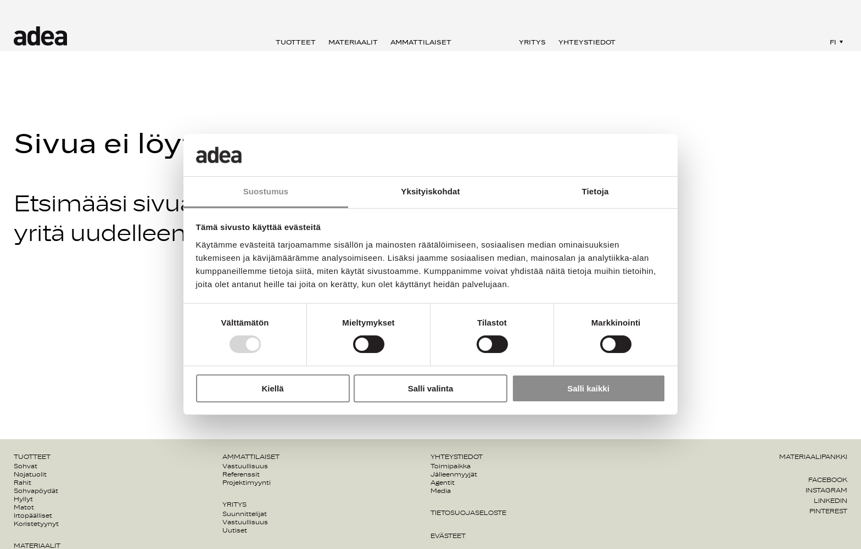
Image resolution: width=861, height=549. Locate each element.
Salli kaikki (588, 388)
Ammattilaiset (420, 42)
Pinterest (828, 511)
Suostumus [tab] (266, 191)
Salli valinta (431, 388)
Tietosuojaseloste (468, 512)
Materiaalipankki (813, 456)
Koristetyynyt (36, 523)
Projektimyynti (246, 482)
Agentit (443, 482)
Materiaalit (353, 42)
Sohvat (25, 466)
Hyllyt (23, 499)
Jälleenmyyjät (454, 474)
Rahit (22, 482)
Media (441, 491)
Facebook (827, 480)
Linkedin (830, 500)
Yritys (532, 42)
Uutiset (234, 530)
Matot (24, 507)
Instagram (826, 490)
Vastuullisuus (245, 466)
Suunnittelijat (244, 514)
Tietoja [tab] (595, 191)
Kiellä (272, 388)
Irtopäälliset (33, 515)
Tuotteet (296, 42)
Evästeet (448, 536)
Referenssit (241, 474)
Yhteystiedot (587, 42)
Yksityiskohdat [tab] (430, 191)
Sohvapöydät (36, 491)
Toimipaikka (451, 466)
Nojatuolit (30, 474)
